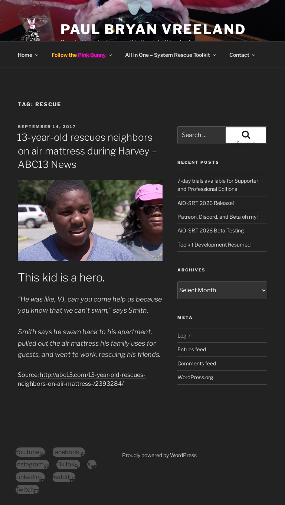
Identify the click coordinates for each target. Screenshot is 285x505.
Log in (184, 335)
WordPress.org (195, 377)
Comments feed (196, 363)
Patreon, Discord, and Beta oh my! (217, 217)
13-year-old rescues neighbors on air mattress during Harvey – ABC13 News (87, 150)
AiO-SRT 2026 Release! (205, 203)
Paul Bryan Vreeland (153, 29)
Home (28, 55)
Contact (242, 55)
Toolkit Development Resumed (213, 244)
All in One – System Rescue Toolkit (171, 55)
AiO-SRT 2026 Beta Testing (210, 230)
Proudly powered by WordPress (159, 455)
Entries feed (191, 349)
